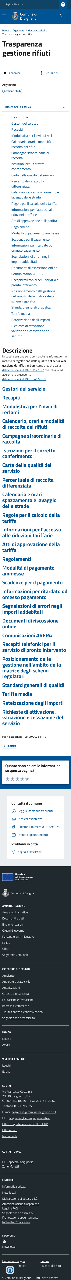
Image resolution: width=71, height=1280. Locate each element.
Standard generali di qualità (33, 685)
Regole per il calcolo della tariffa (31, 518)
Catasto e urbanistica (15, 993)
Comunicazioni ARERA (27, 635)
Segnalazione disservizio (17, 1213)
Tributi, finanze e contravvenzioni (22, 1011)
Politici (6, 942)
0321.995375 (23, 1106)
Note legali (9, 1192)
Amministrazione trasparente (20, 1204)
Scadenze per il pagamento (32, 582)
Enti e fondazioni (12, 924)
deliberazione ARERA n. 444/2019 (24, 379)
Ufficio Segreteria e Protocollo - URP (25, 1124)
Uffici (5, 948)
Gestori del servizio (23, 389)
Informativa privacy (14, 1186)
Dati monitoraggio (13, 1261)
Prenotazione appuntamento (20, 1217)
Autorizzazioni (11, 987)
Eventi (6, 1071)
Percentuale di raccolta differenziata (28, 483)
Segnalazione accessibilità (18, 1018)
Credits (21, 1265)
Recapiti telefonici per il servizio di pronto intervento (34, 647)
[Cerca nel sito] (59, 16)
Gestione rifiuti (36, 30)
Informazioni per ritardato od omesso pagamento (34, 594)
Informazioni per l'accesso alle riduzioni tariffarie (31, 532)
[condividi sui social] (11, 73)
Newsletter (9, 1246)
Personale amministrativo (18, 936)
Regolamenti (16, 559)
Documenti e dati (13, 918)
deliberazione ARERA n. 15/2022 (23, 370)
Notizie (6, 1038)
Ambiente (8, 975)
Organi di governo (13, 930)
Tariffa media (17, 694)
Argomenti (18, 30)
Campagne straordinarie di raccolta (32, 439)
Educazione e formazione (18, 999)
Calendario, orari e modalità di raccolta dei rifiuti (33, 424)
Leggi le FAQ (10, 1208)
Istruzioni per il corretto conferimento (28, 453)
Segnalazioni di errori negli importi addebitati (32, 609)
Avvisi (6, 1044)
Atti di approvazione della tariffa (31, 547)
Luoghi (6, 1065)
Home (5, 30)
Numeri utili (9, 1136)
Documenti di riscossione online (30, 624)
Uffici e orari (9, 1130)
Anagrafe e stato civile (16, 981)
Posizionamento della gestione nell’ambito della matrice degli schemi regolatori (31, 667)
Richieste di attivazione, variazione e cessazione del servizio (32, 717)
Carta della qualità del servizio (26, 468)
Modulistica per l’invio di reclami (30, 409)
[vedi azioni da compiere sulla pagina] (48, 73)
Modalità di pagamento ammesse (28, 571)
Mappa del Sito (51, 1265)
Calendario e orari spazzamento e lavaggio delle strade (29, 500)
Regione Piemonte (14, 4)
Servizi (45, 1261)
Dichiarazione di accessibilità (19, 1198)
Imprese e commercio (15, 1005)
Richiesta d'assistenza (16, 1222)
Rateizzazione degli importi (33, 703)
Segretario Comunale (15, 954)
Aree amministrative (15, 912)
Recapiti (11, 398)
